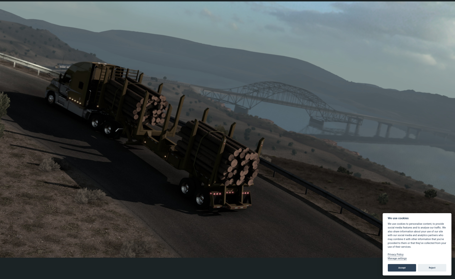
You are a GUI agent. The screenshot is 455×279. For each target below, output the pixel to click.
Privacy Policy (396, 254)
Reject (432, 267)
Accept (402, 267)
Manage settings (397, 258)
